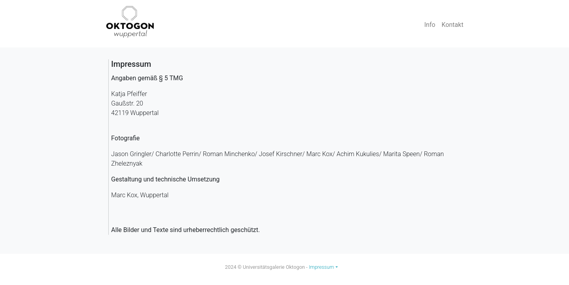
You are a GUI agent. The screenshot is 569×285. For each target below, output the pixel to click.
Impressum (321, 267)
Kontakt (452, 24)
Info (429, 24)
